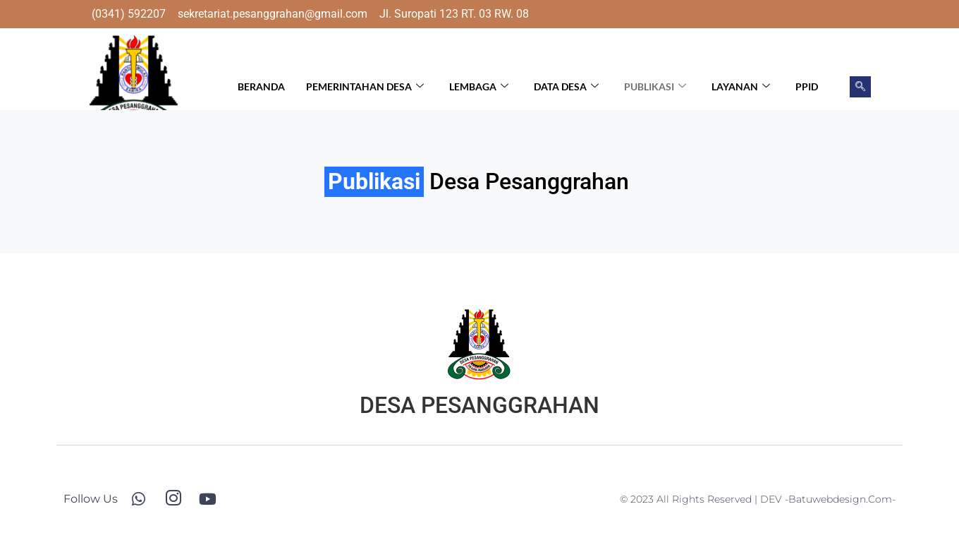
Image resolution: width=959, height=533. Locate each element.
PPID (806, 86)
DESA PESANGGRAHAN (479, 405)
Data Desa (566, 86)
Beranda (261, 86)
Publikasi (655, 86)
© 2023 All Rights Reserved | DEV (702, 499)
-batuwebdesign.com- (840, 499)
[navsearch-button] (860, 86)
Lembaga (478, 86)
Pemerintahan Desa (365, 86)
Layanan (740, 86)
